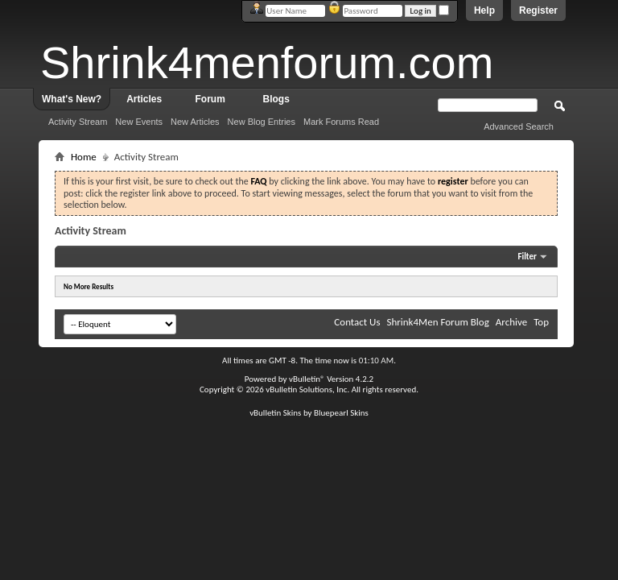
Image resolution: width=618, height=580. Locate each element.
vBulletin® (307, 379)
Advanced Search (519, 126)
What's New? (71, 99)
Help (484, 10)
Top (541, 322)
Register (538, 10)
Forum (210, 99)
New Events (139, 121)
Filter (527, 256)
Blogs (276, 99)
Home (84, 157)
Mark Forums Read (341, 121)
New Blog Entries (261, 121)
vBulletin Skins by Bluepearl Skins (309, 413)
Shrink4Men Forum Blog (437, 322)
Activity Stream (77, 121)
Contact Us (357, 322)
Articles (144, 99)
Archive (511, 322)
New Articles (195, 121)
